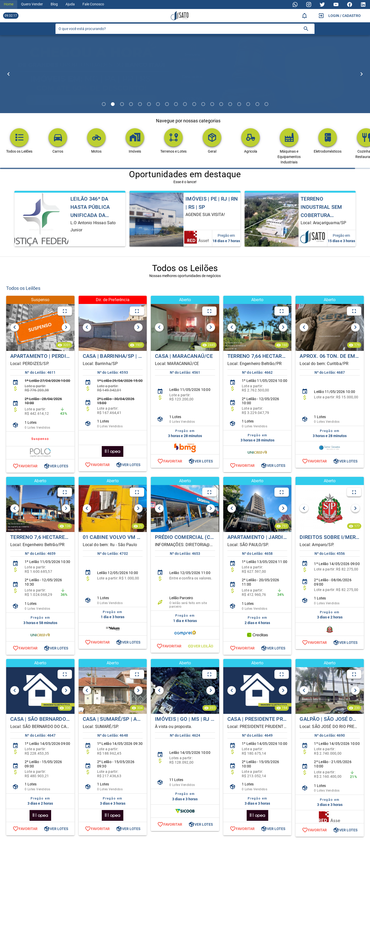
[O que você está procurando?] (179, 29)
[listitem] (40, 386)
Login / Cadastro (344, 16)
